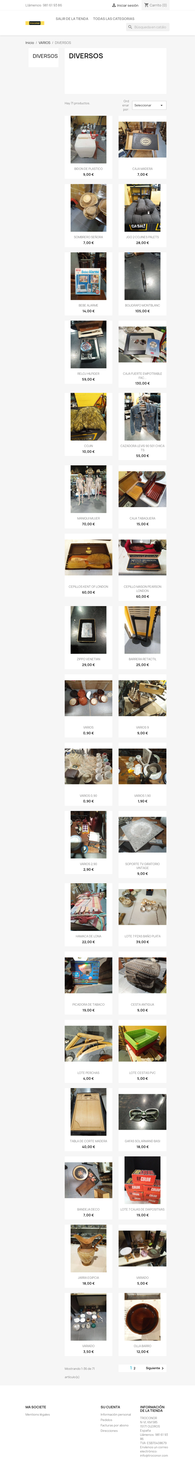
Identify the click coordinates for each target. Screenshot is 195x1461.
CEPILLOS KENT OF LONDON (88, 587)
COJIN (88, 446)
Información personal (116, 1414)
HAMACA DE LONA (88, 936)
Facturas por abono (115, 1425)
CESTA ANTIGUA (142, 1004)
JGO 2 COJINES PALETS (142, 237)
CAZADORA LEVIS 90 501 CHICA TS (142, 448)
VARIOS (88, 727)
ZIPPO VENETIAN (88, 659)
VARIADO (142, 1278)
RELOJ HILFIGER (88, 374)
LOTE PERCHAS (88, 1073)
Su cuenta (110, 1407)
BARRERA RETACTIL (142, 659)
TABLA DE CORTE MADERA (88, 1141)
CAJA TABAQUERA (142, 518)
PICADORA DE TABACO (88, 1004)
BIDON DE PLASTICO (88, 169)
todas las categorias (113, 18)
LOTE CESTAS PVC (142, 1073)
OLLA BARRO (142, 1346)
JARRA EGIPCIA (88, 1278)
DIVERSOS (45, 56)
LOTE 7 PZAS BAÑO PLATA (143, 936)
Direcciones (109, 1431)
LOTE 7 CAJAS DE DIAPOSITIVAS (142, 1209)
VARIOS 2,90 (88, 864)
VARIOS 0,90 (88, 796)
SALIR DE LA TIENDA (72, 18)
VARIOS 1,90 (142, 796)
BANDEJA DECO (88, 1209)
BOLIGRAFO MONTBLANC (142, 305)
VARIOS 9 (142, 727)
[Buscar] (148, 27)
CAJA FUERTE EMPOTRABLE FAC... (142, 376)
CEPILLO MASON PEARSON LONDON (142, 589)
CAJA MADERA (142, 169)
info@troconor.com (154, 1455)
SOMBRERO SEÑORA (88, 237)
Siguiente (155, 1368)
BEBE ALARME (88, 305)
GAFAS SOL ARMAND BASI (142, 1141)
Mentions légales (37, 1414)
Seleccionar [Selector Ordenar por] (149, 105)
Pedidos (106, 1420)
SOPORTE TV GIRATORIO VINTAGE (142, 866)
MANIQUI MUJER (88, 518)
